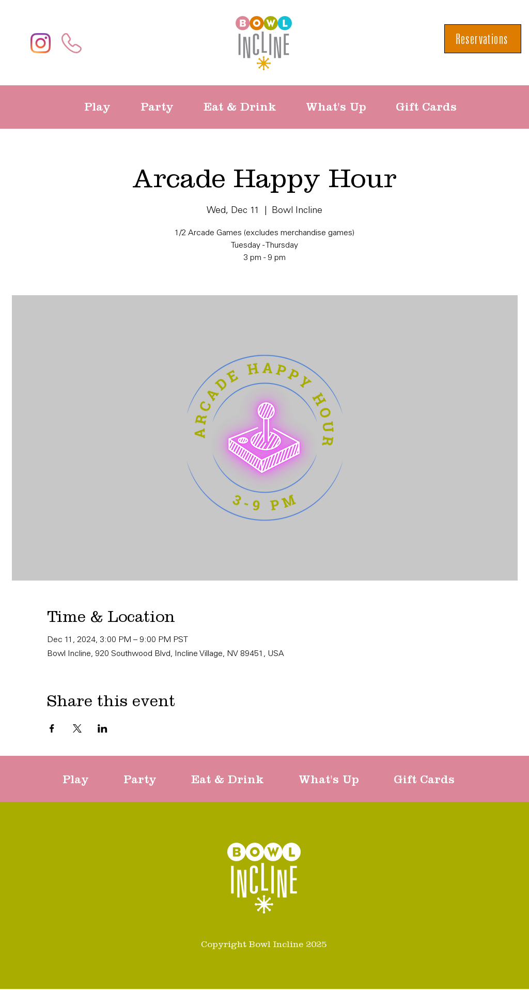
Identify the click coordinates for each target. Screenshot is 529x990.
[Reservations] (482, 38)
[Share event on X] (77, 728)
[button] (104, 107)
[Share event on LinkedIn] (102, 728)
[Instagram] (40, 43)
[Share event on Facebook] (52, 728)
